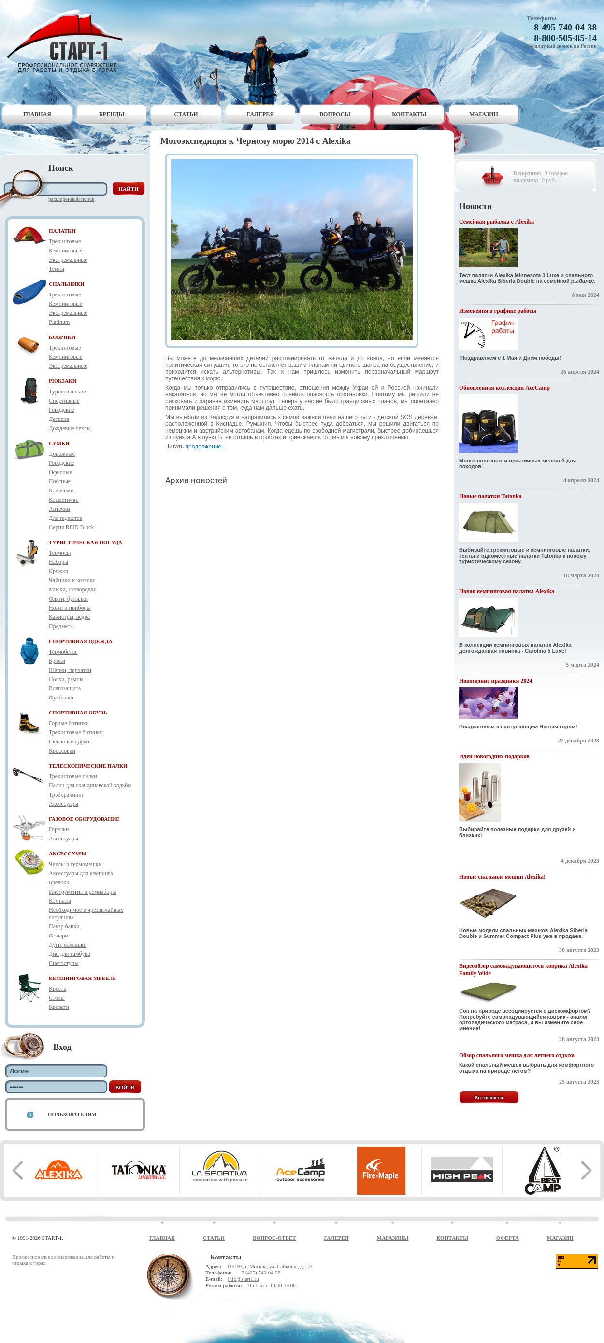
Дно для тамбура (69, 954)
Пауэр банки (64, 926)
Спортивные (64, 400)
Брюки (57, 661)
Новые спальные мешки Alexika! (502, 876)
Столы (57, 997)
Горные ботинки (69, 723)
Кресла (57, 988)
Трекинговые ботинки (76, 732)
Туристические (67, 391)
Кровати (59, 1007)
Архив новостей (196, 480)
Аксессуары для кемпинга (81, 873)
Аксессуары (63, 803)
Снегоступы (64, 963)
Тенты (56, 269)
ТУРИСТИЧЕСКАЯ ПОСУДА (85, 542)
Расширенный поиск (71, 199)
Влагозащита (65, 688)
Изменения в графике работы (497, 311)
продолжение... (207, 446)
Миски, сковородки (73, 589)
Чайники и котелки (72, 580)
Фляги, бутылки (68, 598)
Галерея (260, 114)
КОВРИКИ (62, 337)
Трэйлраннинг (66, 794)
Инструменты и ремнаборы (82, 891)
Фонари (58, 935)
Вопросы (334, 114)
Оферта (507, 1238)
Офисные (60, 472)
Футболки (61, 697)
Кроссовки (62, 750)
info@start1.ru (243, 1279)
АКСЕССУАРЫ (67, 853)
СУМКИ (59, 443)
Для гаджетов (65, 518)
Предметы (61, 626)
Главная (37, 114)
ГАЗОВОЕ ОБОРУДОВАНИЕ (84, 819)
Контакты (409, 114)
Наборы (58, 562)
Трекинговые (65, 241)
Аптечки (59, 508)
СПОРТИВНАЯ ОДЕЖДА (81, 641)
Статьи (186, 114)
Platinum (59, 322)
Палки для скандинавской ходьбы (90, 785)
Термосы (60, 552)
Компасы (60, 900)
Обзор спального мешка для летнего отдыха (517, 1055)
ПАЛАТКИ (62, 231)
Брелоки (59, 882)
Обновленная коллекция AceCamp (504, 387)
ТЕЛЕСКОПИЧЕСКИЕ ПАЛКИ (88, 766)
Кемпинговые (65, 250)
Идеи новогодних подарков (494, 756)
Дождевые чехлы (70, 428)
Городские (61, 409)
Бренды (112, 114)
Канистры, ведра (69, 617)
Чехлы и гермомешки (75, 864)
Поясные (60, 481)
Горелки (59, 829)
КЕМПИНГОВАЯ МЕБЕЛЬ (82, 978)
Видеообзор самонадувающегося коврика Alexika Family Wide (523, 970)
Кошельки (61, 490)
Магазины (393, 1238)
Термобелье (63, 651)
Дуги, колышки (67, 944)
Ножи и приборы (70, 607)
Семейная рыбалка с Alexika (496, 221)
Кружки (58, 571)
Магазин (483, 114)
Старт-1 (68, 41)
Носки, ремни (66, 679)
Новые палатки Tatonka (490, 496)
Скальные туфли (69, 741)
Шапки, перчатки (70, 670)
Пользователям (72, 1114)
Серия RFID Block (71, 527)
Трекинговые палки (73, 776)
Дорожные (62, 453)
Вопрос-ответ (274, 1238)
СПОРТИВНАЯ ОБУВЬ (78, 712)
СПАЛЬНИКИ (67, 284)
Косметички (64, 499)
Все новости (489, 1097)
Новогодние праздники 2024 (495, 680)
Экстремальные (68, 259)
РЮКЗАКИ (62, 381)
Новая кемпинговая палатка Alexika (506, 591)
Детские (59, 419)
